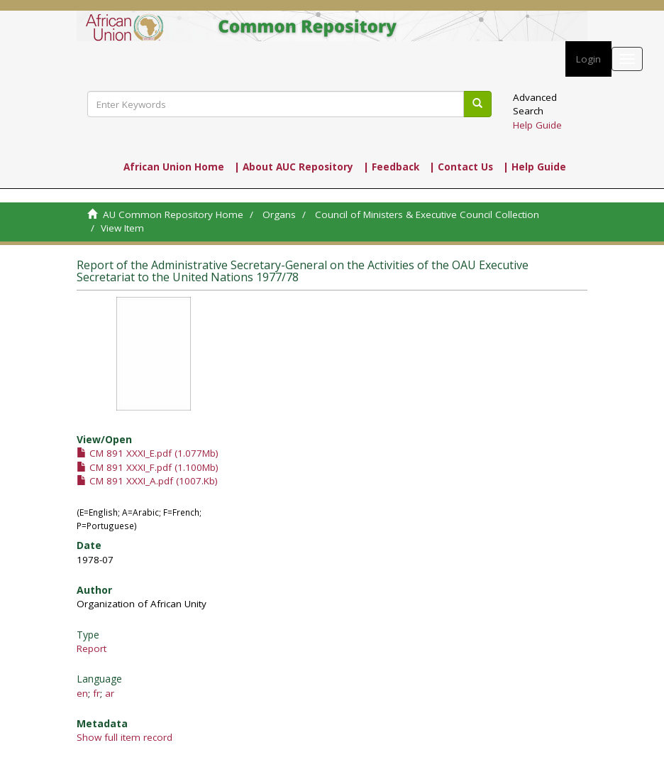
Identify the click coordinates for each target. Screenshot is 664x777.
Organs (279, 214)
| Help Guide (534, 167)
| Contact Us (461, 167)
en (82, 693)
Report (91, 648)
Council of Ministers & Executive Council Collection (427, 214)
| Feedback (391, 167)
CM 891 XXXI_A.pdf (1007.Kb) (147, 480)
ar (109, 693)
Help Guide (537, 125)
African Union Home (173, 167)
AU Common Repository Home (173, 214)
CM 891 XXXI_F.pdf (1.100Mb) (147, 467)
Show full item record (124, 737)
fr (96, 693)
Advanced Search (535, 104)
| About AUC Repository (293, 167)
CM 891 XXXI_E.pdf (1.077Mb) (147, 453)
